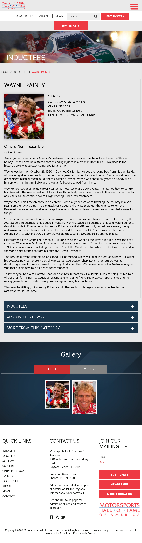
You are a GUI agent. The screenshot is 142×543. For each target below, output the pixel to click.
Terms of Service (123, 530)
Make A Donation (119, 494)
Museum (8, 461)
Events (7, 476)
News (59, 16)
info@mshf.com (67, 474)
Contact (8, 496)
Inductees (20, 72)
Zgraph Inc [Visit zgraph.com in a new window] (66, 533)
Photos (52, 369)
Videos (89, 369)
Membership (24, 16)
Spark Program (13, 471)
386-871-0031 (66, 478)
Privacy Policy (101, 530)
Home (5, 72)
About (44, 16)
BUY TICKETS (115, 16)
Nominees (9, 456)
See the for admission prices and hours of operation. (68, 503)
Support (8, 466)
